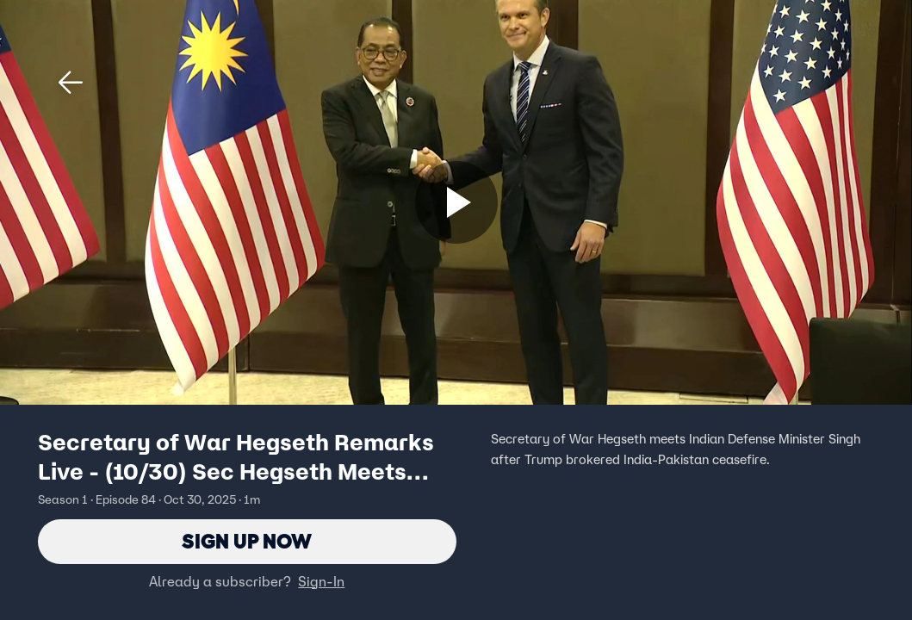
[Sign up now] (456, 202)
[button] (70, 82)
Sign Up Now (247, 541)
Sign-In (321, 581)
